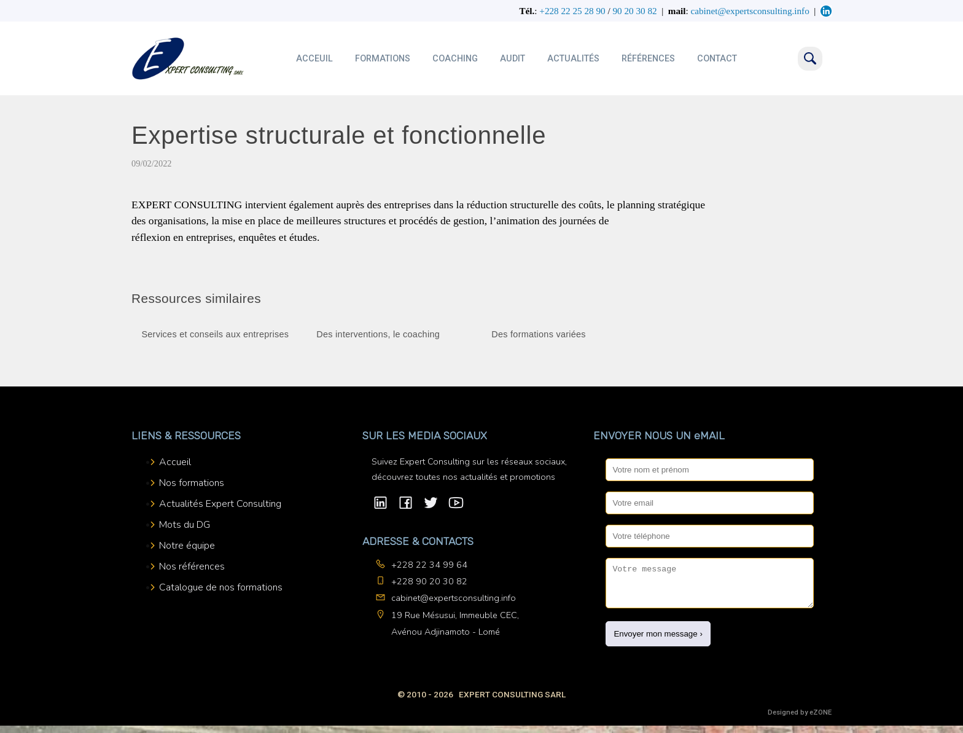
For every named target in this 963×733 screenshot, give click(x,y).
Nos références (192, 566)
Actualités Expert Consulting (220, 504)
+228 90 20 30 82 (429, 581)
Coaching (455, 58)
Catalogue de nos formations (221, 587)
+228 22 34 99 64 (429, 565)
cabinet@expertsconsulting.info (453, 598)
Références (648, 58)
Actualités (573, 58)
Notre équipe (187, 545)
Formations (382, 58)
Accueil (175, 462)
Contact (717, 58)
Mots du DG (184, 524)
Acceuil (314, 58)
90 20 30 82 (634, 11)
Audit (512, 58)
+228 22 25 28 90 (572, 11)
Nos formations (191, 483)
